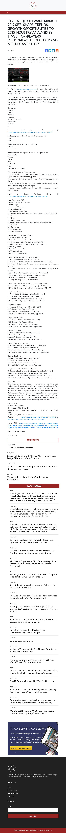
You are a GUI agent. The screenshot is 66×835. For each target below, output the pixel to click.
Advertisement (13, 795)
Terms (10, 789)
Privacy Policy (12, 792)
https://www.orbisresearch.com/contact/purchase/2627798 (29, 196)
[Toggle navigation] (7, 12)
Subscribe (33, 818)
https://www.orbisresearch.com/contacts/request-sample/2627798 (31, 132)
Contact (11, 798)
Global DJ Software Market (27, 89)
